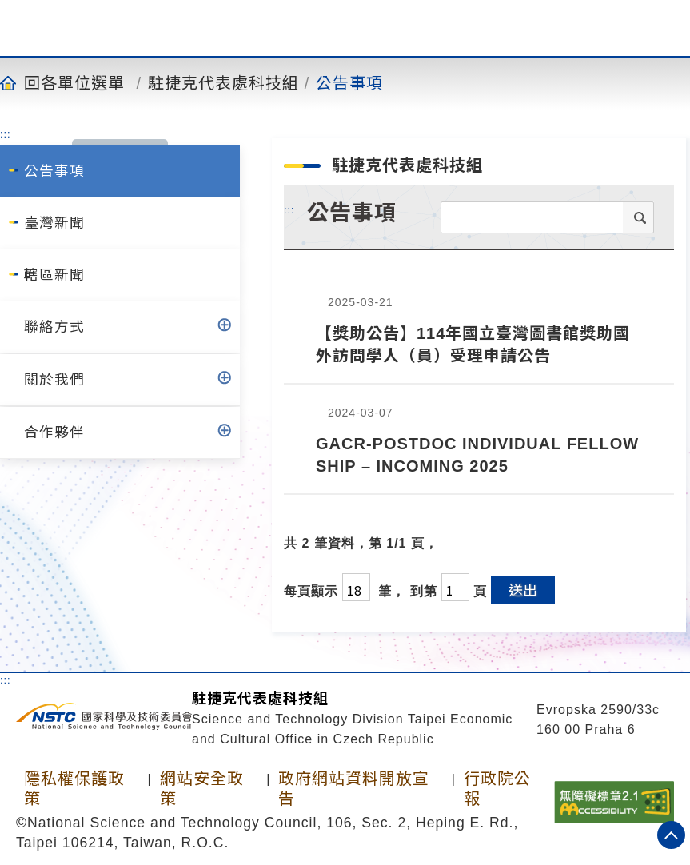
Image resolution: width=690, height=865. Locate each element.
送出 (523, 589)
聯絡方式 (54, 327)
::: (5, 133)
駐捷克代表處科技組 (223, 82)
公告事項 (349, 82)
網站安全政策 (202, 788)
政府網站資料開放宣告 (353, 788)
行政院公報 (497, 788)
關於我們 (54, 380)
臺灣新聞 (54, 223)
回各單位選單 (74, 82)
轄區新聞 (54, 275)
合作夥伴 (54, 432)
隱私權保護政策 (74, 788)
